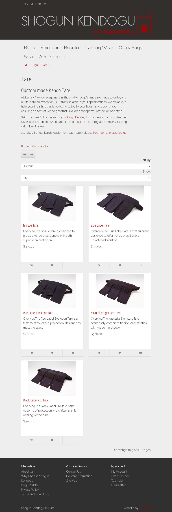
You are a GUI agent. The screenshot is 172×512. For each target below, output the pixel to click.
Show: (147, 171)
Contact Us (73, 471)
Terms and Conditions (35, 494)
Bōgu (29, 47)
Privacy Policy (30, 489)
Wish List (117, 480)
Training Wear (98, 47)
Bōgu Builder (75, 117)
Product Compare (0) (35, 146)
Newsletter (118, 485)
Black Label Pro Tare (35, 400)
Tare (44, 65)
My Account (119, 471)
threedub (145, 508)
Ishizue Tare (30, 225)
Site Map (71, 480)
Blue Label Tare (100, 225)
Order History (120, 476)
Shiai (29, 56)
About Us (27, 471)
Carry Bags (130, 47)
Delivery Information (79, 476)
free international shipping (110, 132)
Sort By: (146, 160)
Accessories (52, 56)
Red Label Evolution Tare (38, 313)
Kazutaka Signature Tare (106, 313)
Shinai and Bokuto (60, 47)
